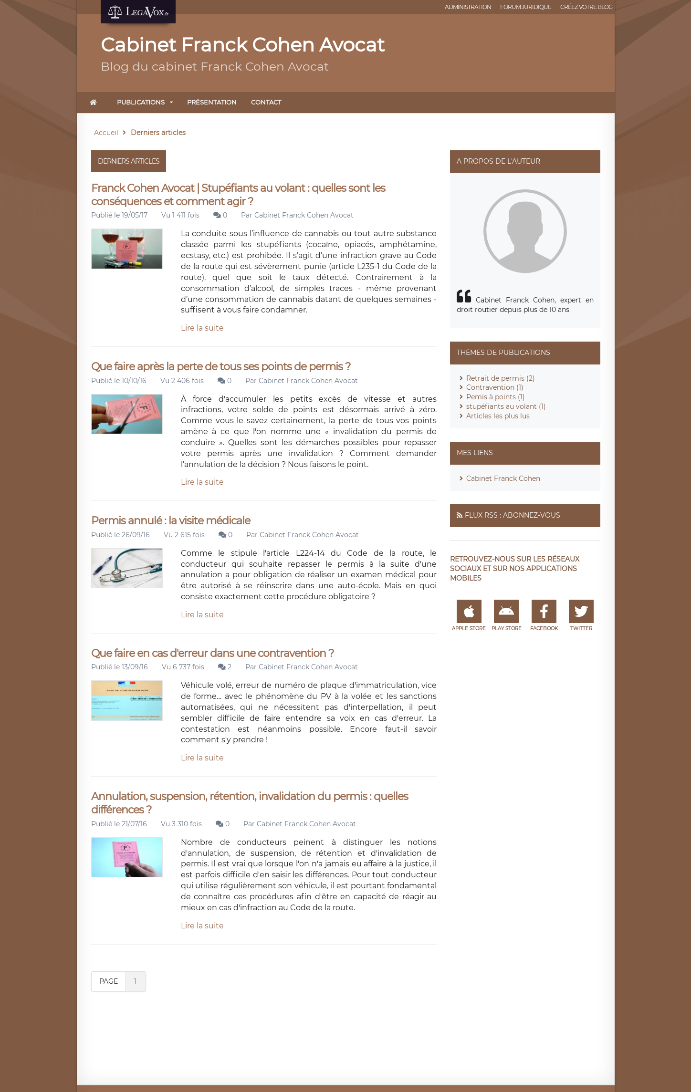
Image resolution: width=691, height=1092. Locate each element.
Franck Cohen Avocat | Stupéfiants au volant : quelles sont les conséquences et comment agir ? (238, 195)
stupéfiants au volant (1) (506, 406)
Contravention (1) (494, 387)
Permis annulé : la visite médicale (170, 520)
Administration (468, 6)
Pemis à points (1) (495, 397)
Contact (266, 102)
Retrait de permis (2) (500, 378)
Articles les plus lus (498, 416)
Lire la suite (202, 328)
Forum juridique (525, 6)
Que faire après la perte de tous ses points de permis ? (220, 366)
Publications (141, 102)
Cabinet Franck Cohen (503, 478)
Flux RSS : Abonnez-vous (512, 515)
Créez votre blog (586, 6)
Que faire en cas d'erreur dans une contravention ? (212, 653)
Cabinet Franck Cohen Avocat (304, 215)
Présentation (212, 102)
